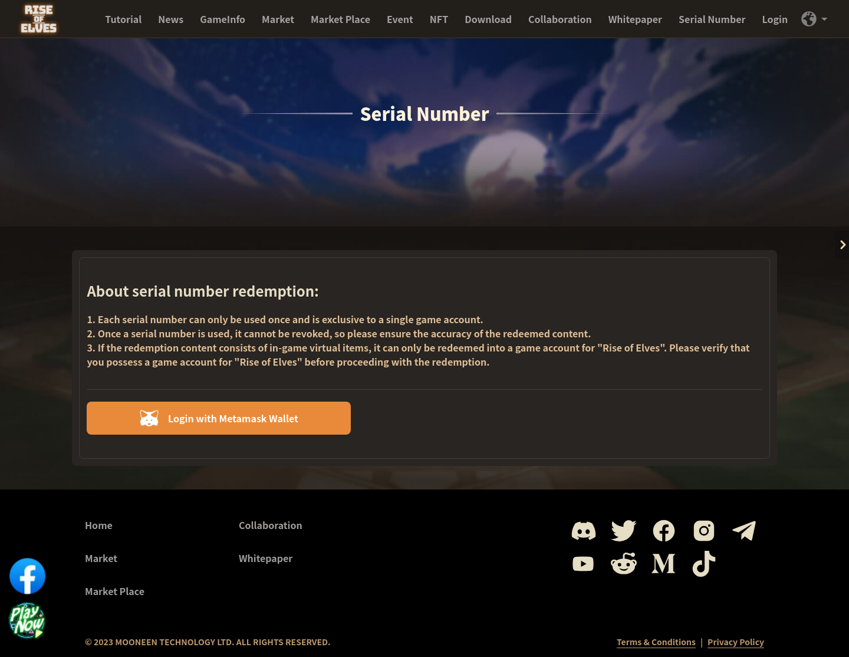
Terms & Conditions (656, 642)
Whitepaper (635, 19)
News (170, 19)
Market (278, 19)
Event (400, 19)
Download (488, 19)
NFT (439, 19)
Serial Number (712, 19)
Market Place (340, 19)
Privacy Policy (736, 642)
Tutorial (123, 19)
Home (99, 525)
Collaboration (560, 19)
